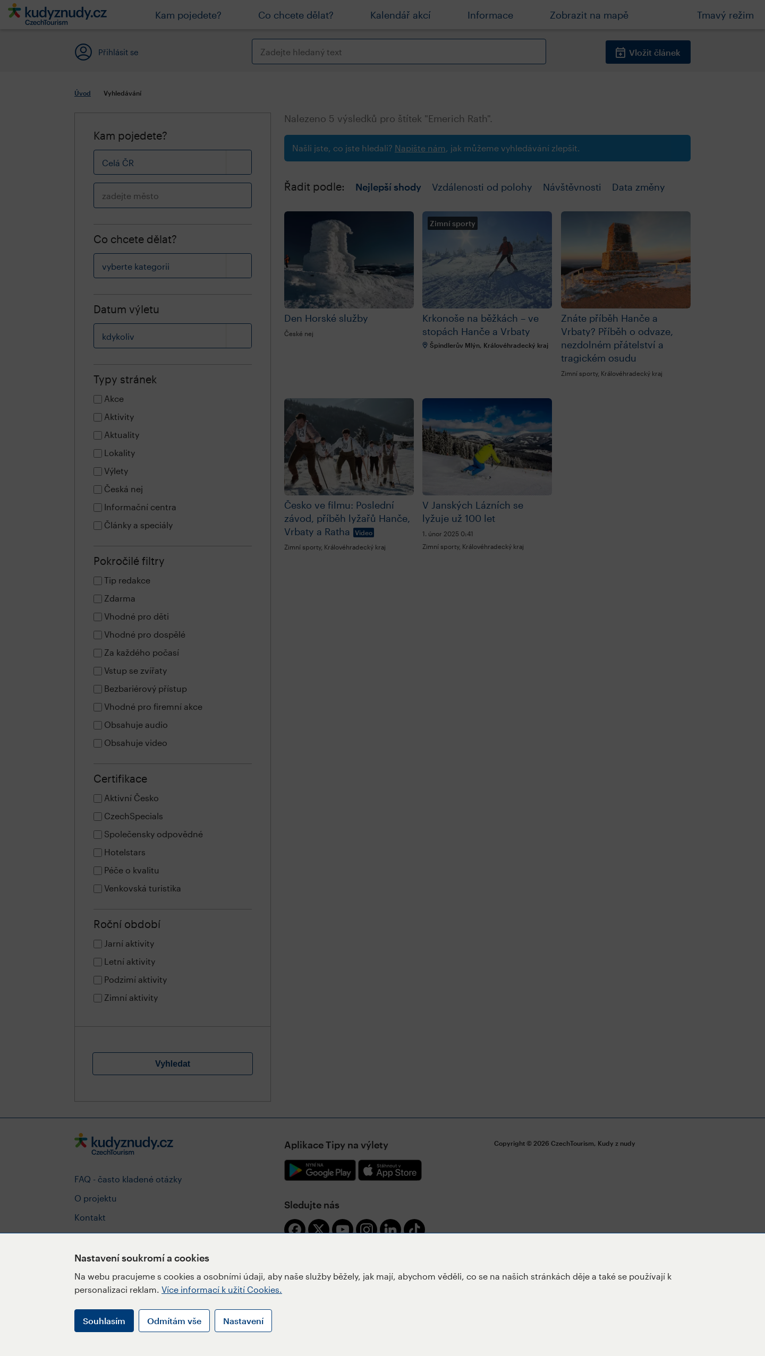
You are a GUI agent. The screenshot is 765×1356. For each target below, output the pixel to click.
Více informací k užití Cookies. (222, 1289)
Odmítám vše (174, 1321)
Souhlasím (104, 1321)
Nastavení (243, 1321)
